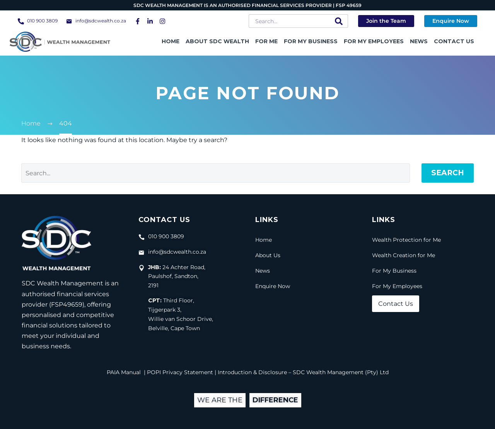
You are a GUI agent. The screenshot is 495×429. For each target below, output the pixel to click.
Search (447, 172)
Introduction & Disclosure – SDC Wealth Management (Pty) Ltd (303, 372)
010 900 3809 (42, 21)
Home (170, 41)
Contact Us (454, 41)
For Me (266, 41)
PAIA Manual (124, 372)
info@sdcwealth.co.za (100, 21)
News (419, 41)
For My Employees (374, 41)
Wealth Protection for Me (406, 239)
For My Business (311, 41)
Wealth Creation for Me (403, 255)
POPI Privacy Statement (180, 372)
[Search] (298, 21)
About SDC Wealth (217, 41)
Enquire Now (272, 286)
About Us (267, 255)
